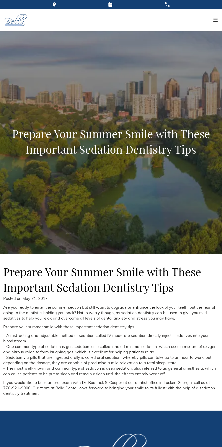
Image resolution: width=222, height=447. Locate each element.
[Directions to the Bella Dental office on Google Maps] (54, 4)
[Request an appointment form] (110, 4)
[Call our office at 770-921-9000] (167, 4)
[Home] (16, 20)
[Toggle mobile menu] (215, 19)
